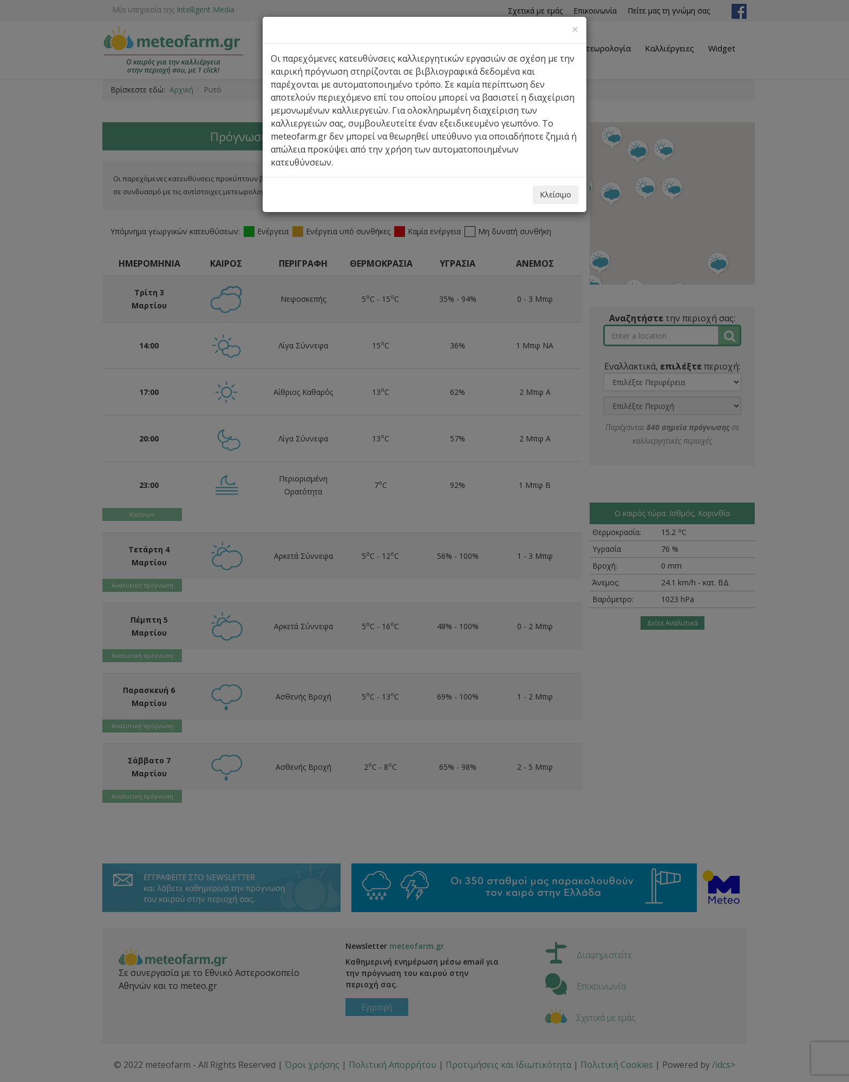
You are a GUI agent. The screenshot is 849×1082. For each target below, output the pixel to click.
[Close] (575, 29)
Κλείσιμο (555, 194)
